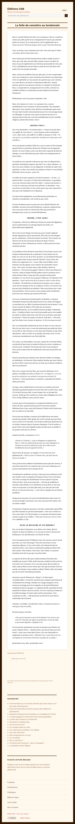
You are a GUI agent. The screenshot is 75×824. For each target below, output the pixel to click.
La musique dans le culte (19, 727)
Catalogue (11, 792)
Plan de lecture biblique (19, 760)
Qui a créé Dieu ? (16, 740)
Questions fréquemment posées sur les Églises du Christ (32, 714)
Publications (12, 787)
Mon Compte (12, 807)
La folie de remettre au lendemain (23, 719)
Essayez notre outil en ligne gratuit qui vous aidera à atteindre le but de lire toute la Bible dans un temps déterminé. (28, 767)
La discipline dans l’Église (19, 746)
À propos (11, 782)
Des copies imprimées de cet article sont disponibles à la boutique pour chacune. (30, 681)
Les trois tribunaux (17, 732)
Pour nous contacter (23, 814)
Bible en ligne (13, 797)
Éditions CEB (15, 8)
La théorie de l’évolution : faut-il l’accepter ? (27, 743)
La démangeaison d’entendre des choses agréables (30, 717)
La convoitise (14, 738)
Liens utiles (12, 802)
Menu (65, 10)
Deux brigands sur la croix (20, 735)
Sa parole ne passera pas (19, 722)
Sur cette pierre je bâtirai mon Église (24, 730)
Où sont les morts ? (17, 725)
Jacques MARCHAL (17, 653)
